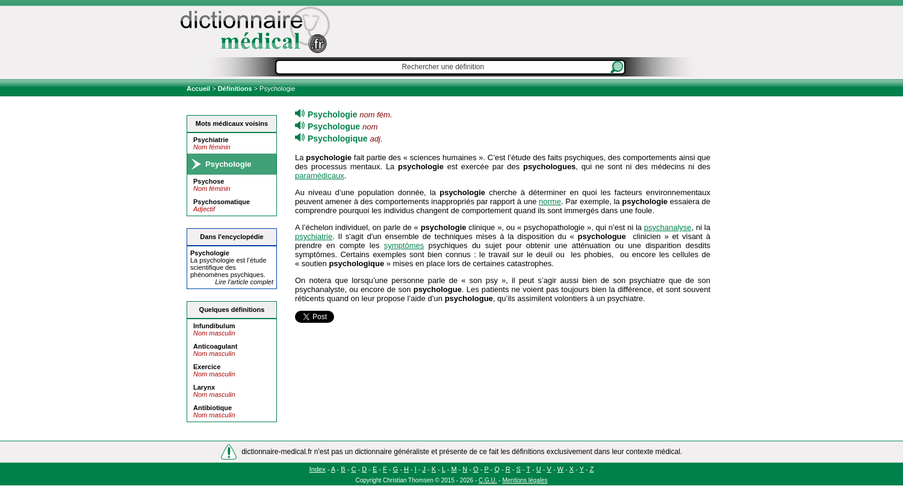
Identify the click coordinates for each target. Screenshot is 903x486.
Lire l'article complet (244, 281)
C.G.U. (488, 480)
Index (317, 469)
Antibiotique (212, 407)
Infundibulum (214, 325)
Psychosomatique (221, 201)
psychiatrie (313, 236)
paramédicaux (319, 175)
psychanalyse (668, 227)
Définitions (235, 88)
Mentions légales (524, 480)
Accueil (199, 88)
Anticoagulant (215, 346)
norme (550, 201)
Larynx (204, 387)
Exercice (206, 366)
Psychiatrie (211, 139)
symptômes (404, 245)
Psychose (208, 181)
